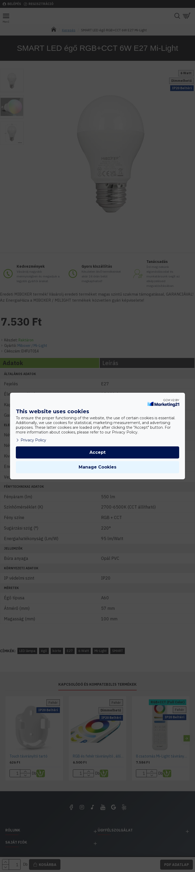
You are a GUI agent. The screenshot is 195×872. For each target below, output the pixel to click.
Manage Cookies (97, 467)
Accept (97, 452)
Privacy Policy (31, 440)
